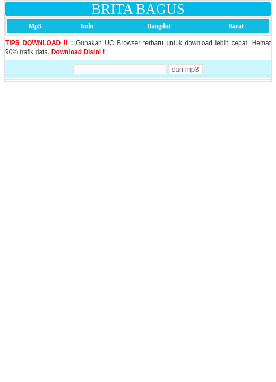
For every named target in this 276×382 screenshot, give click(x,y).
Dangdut (159, 26)
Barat (236, 26)
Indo (86, 26)
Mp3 (35, 26)
